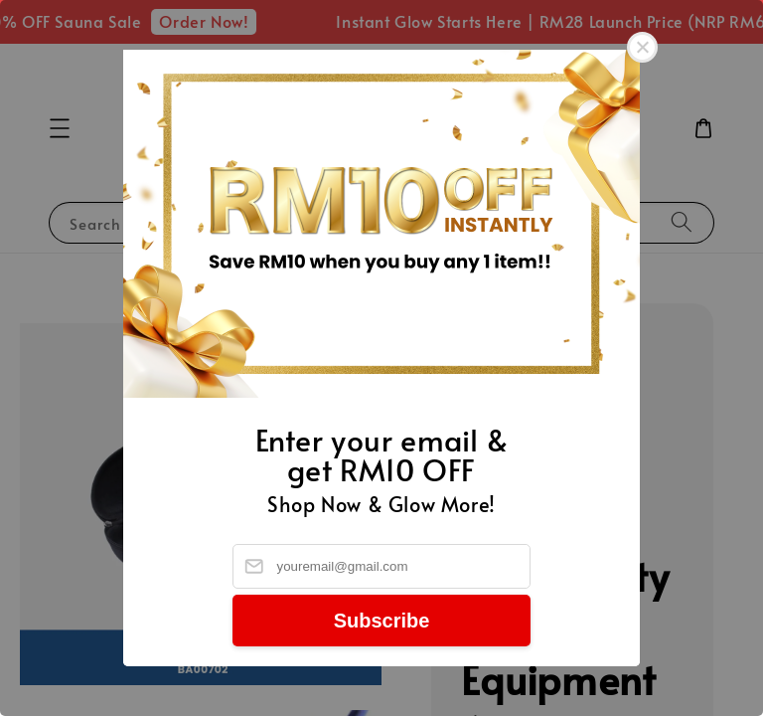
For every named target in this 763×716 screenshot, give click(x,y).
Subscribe (382, 620)
